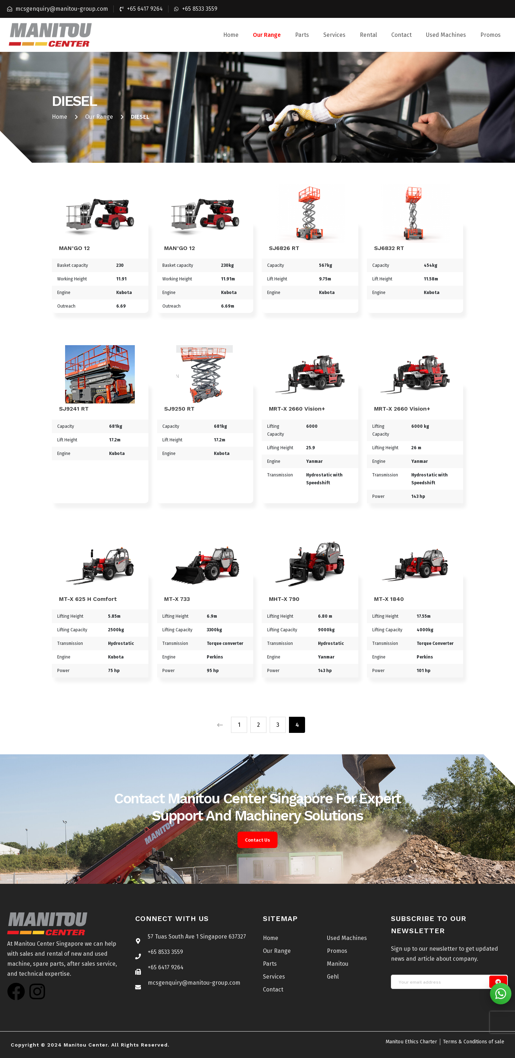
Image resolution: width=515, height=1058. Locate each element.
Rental (368, 34)
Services (334, 34)
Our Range (267, 34)
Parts (302, 34)
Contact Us (257, 840)
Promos (490, 34)
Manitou (337, 963)
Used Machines (446, 34)
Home (231, 34)
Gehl (333, 976)
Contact (401, 34)
